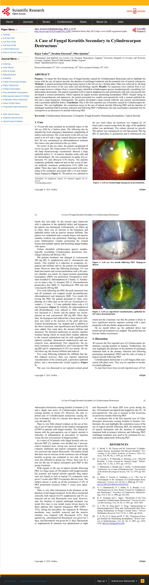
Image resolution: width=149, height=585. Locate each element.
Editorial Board (8, 74)
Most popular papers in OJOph (15, 96)
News (83, 21)
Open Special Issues (10, 114)
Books (46, 21)
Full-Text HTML (8, 42)
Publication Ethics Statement (14, 99)
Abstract (5, 34)
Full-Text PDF (8, 38)
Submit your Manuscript (123, 581)
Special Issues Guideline (12, 121)
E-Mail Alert (10, 581)
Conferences (64, 21)
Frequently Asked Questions (14, 107)
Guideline (6, 78)
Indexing (5, 64)
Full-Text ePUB (8, 45)
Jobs (120, 21)
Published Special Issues (12, 118)
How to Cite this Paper (11, 52)
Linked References (10, 49)
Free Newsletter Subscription (14, 92)
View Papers (7, 67)
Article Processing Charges (13, 82)
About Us (101, 21)
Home (9, 21)
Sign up (101, 581)
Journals (28, 21)
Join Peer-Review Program (33, 581)
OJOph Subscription (10, 89)
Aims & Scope (8, 71)
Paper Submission (10, 85)
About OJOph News (10, 103)
